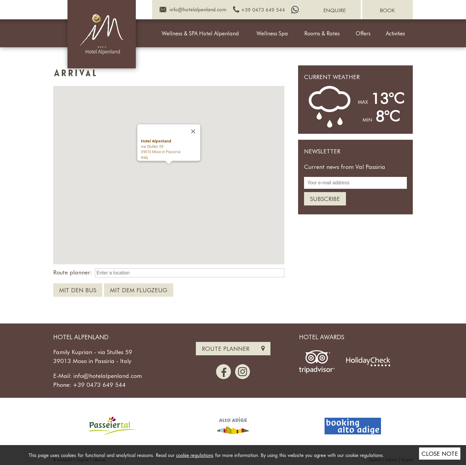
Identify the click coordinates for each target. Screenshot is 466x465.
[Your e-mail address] (355, 183)
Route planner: (72, 272)
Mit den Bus (77, 290)
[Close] (193, 131)
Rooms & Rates (322, 33)
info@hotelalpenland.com (107, 375)
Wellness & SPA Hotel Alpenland (200, 33)
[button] (169, 169)
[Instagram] (242, 371)
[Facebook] (223, 371)
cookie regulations (194, 455)
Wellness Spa (272, 33)
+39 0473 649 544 (99, 384)
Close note (439, 453)
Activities (395, 33)
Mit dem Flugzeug (138, 290)
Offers (363, 33)
